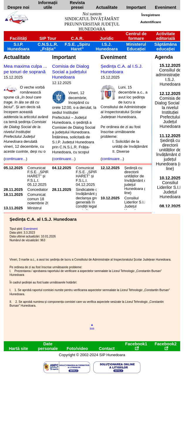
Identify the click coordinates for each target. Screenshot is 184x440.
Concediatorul (39, 189)
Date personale (48, 346)
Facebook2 (166, 346)
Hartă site (18, 348)
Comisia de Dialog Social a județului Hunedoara (70, 71)
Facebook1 (136, 346)
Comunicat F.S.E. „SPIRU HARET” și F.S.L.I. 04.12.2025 (88, 176)
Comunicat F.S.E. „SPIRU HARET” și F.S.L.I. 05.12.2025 (39, 176)
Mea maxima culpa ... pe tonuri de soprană (25, 69)
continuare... (15, 159)
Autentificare (150, 22)
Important (64, 57)
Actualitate (17, 57)
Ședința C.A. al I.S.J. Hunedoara (122, 69)
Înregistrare (150, 15)
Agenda (164, 57)
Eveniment (113, 57)
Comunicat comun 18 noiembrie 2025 (40, 198)
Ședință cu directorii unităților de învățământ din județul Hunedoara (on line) (136, 180)
